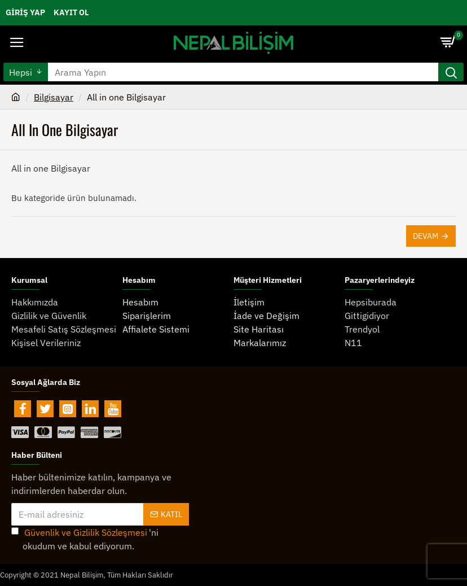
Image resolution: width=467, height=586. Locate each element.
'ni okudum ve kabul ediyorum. (84, 539)
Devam (425, 236)
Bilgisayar (53, 97)
